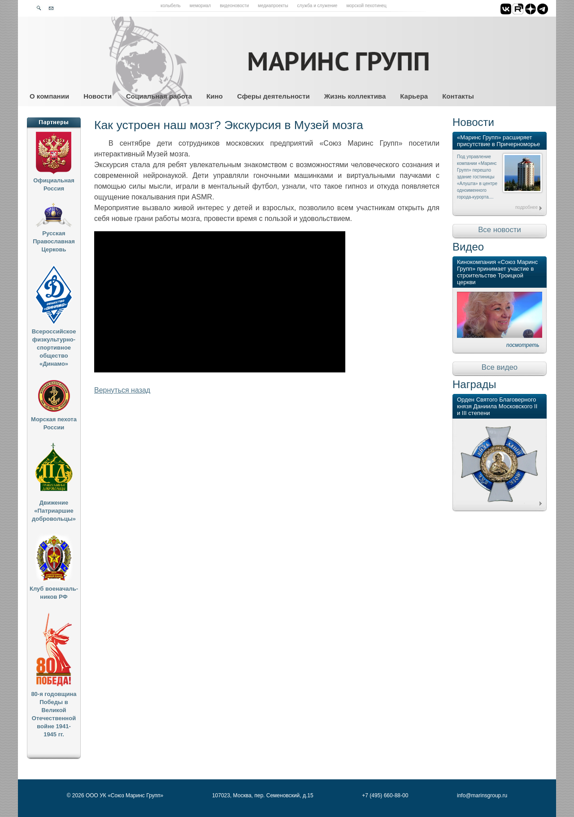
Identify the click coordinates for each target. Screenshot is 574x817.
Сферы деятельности (273, 96)
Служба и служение (317, 5)
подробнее (526, 207)
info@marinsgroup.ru (482, 795)
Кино (214, 96)
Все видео (499, 367)
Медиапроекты (273, 5)
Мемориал (200, 5)
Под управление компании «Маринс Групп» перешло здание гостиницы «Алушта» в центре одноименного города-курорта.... (477, 176)
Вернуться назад (122, 390)
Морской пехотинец (366, 5)
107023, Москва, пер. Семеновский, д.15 (262, 795)
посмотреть (522, 345)
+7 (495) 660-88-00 (385, 795)
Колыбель (171, 5)
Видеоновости (234, 5)
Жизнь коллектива (355, 96)
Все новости (499, 229)
